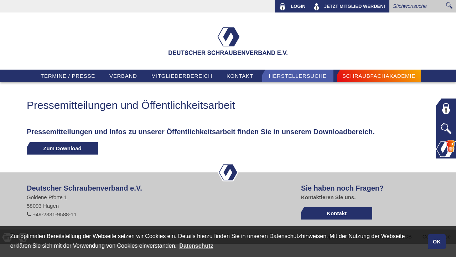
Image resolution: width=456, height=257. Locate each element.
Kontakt (240, 76)
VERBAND (123, 76)
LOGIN (292, 6)
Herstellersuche (298, 76)
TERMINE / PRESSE (68, 76)
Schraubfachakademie (378, 76)
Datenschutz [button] (196, 246)
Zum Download (62, 148)
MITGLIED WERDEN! (349, 6)
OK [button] (437, 242)
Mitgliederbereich (181, 76)
